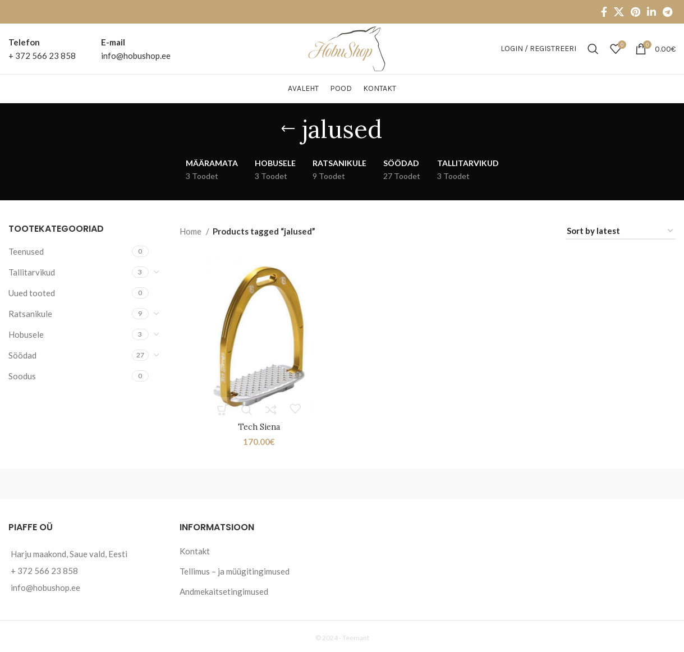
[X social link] (618, 11)
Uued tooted (31, 293)
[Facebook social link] (604, 11)
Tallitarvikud (31, 272)
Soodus (22, 376)
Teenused (26, 251)
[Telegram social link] (667, 11)
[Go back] (288, 129)
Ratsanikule (30, 314)
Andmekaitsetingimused (224, 590)
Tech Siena (258, 425)
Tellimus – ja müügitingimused (235, 569)
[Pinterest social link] (635, 11)
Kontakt (195, 549)
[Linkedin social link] (651, 11)
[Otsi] (593, 49)
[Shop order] (621, 231)
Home (191, 231)
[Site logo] (342, 48)
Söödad (22, 355)
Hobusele (26, 334)
